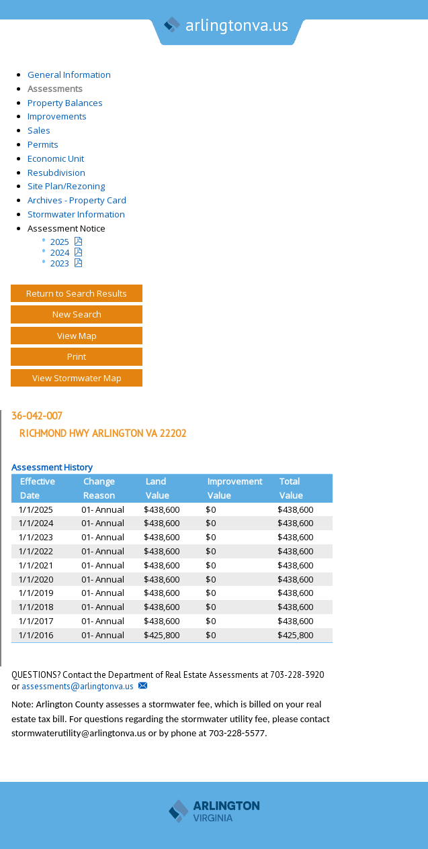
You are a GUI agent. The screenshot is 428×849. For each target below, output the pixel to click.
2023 (59, 263)
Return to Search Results (76, 293)
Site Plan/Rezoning (66, 186)
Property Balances (65, 103)
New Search (76, 314)
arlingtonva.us (225, 26)
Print (76, 356)
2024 (59, 252)
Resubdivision (56, 172)
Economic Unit (56, 158)
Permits (43, 144)
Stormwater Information (76, 214)
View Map (77, 336)
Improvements (57, 116)
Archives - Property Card (77, 200)
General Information (69, 74)
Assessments (55, 89)
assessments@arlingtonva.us (78, 686)
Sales (39, 130)
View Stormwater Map (77, 378)
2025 (59, 242)
